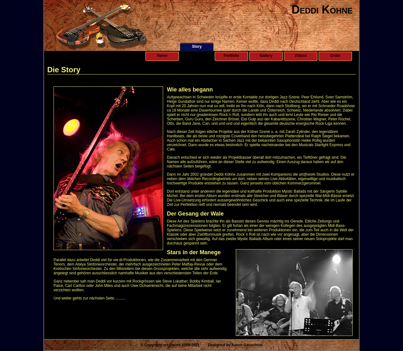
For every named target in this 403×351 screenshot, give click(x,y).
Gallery (266, 55)
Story (197, 46)
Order (335, 55)
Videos (300, 55)
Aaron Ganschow (247, 345)
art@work (171, 345)
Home (162, 55)
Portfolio (231, 55)
